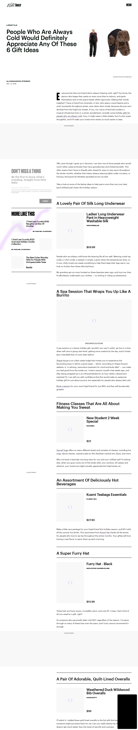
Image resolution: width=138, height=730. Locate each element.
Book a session (63, 386)
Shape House (62, 360)
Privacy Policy (15, 193)
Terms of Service (45, 192)
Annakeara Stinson (19, 81)
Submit (45, 202)
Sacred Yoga (62, 450)
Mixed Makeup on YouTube (94, 343)
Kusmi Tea (104, 532)
